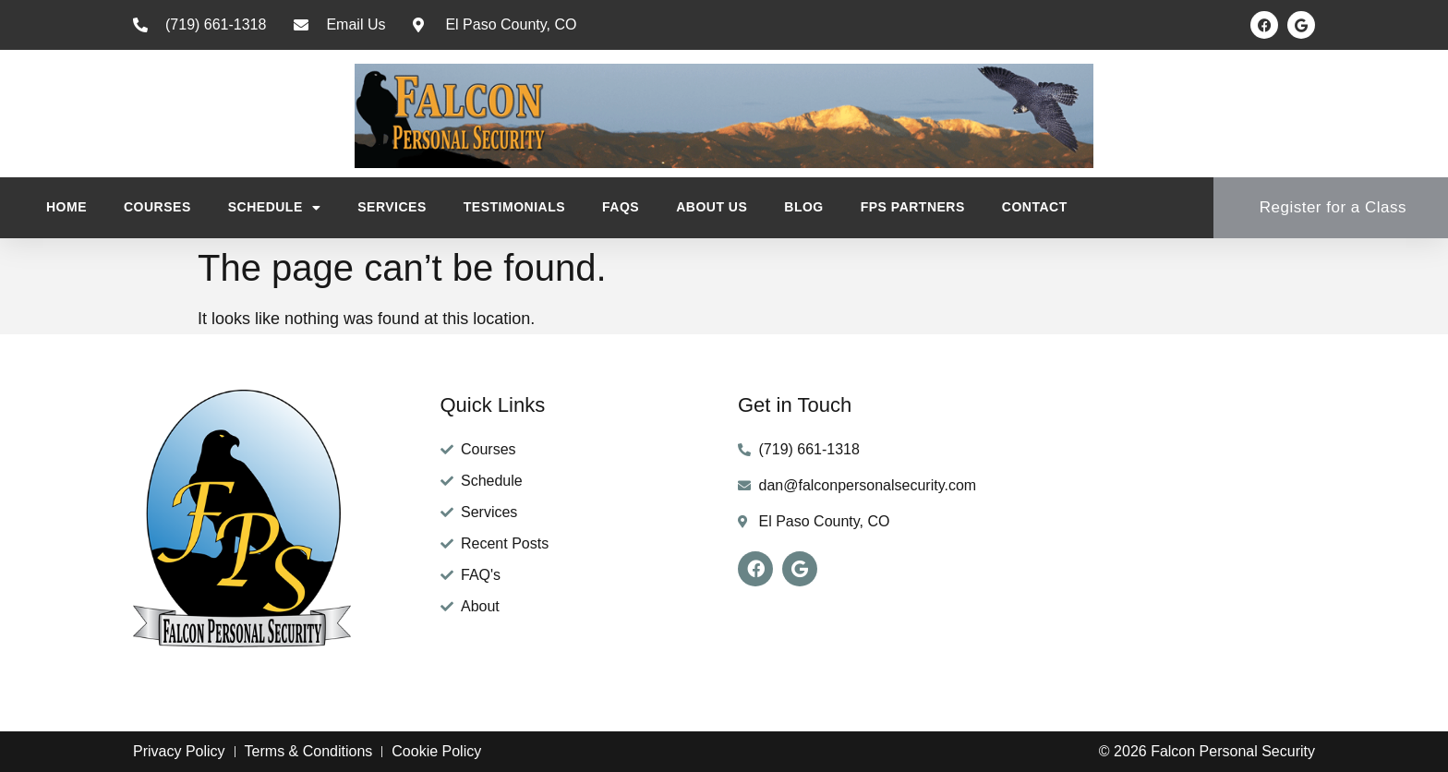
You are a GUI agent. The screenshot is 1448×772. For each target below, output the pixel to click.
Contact (1035, 206)
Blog (803, 206)
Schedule (274, 207)
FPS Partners (913, 206)
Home (66, 206)
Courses (157, 206)
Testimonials (514, 206)
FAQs (620, 206)
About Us (711, 206)
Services (392, 206)
